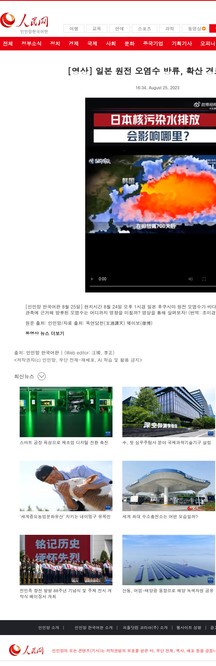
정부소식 (31, 43)
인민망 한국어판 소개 (94, 627)
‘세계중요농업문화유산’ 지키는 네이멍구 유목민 (65, 516)
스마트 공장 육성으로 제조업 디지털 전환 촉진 (64, 442)
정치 (55, 43)
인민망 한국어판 (42, 352)
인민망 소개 (48, 627)
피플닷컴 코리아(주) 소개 (145, 627)
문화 (129, 43)
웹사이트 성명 (188, 627)
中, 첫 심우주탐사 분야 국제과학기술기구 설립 (166, 442)
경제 (74, 43)
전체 (8, 43)
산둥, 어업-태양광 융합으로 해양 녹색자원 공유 (168, 590)
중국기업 (153, 43)
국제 (92, 43)
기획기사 (182, 43)
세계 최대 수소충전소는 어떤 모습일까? (160, 516)
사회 (111, 43)
